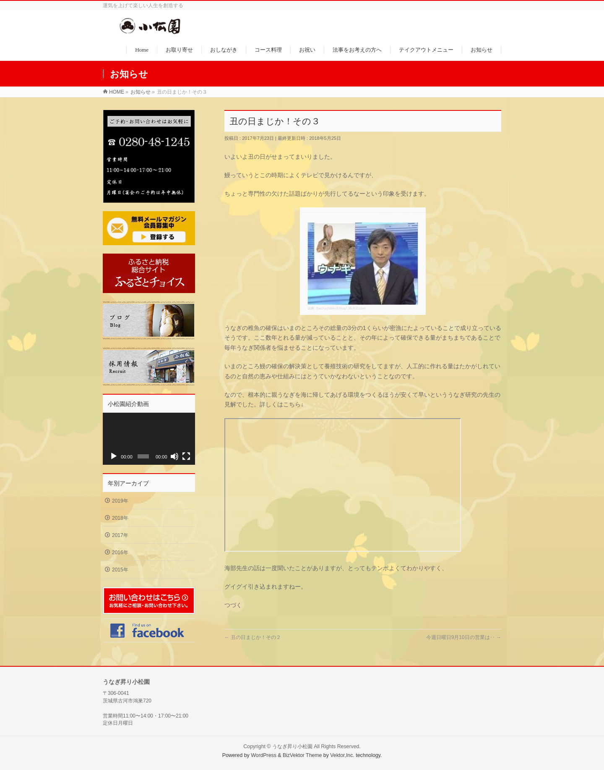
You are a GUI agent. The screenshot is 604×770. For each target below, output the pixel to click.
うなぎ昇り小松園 (292, 744)
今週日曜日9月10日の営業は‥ (463, 637)
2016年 (120, 552)
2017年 (120, 535)
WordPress (263, 753)
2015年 (120, 570)
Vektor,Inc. (342, 753)
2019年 (120, 501)
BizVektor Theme (302, 753)
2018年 (120, 518)
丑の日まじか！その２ (252, 637)
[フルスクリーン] (186, 456)
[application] (149, 439)
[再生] (113, 456)
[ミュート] (174, 456)
